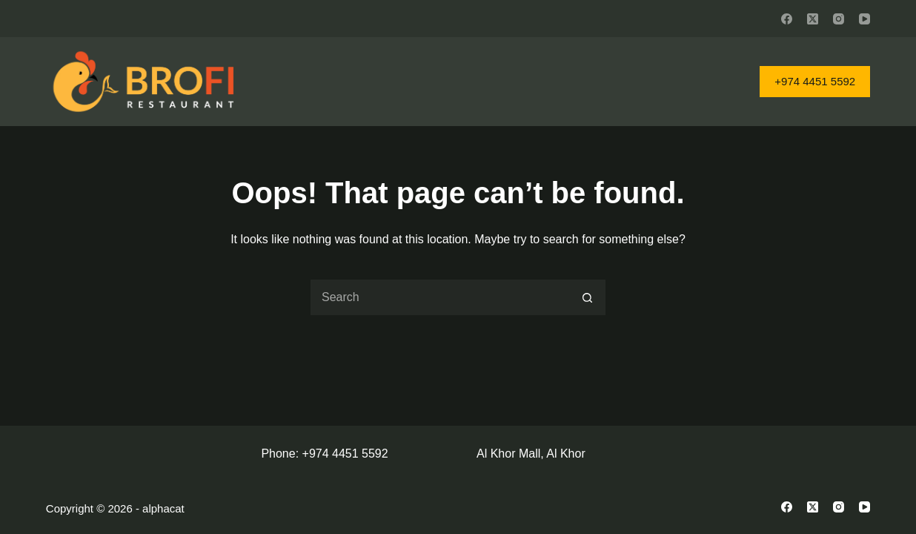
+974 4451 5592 (814, 81)
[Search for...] (439, 297)
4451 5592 (360, 453)
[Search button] (587, 297)
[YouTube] (864, 18)
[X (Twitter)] (812, 18)
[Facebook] (786, 18)
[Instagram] (838, 18)
